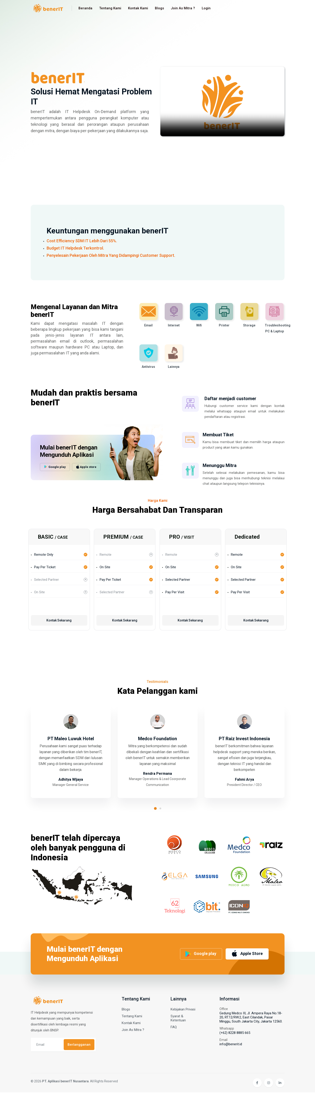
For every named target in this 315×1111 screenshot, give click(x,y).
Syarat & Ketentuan (178, 1037)
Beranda (85, 8)
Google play (55, 474)
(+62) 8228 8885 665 (234, 1051)
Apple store (86, 474)
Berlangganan (79, 1063)
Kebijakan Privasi (183, 1028)
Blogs (159, 8)
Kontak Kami (138, 8)
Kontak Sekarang (59, 625)
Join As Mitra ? (183, 8)
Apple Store (247, 969)
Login (206, 8)
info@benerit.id (230, 1063)
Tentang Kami (110, 8)
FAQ (174, 1046)
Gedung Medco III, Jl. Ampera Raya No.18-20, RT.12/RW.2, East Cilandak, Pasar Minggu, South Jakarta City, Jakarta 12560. (250, 1036)
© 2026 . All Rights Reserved (74, 1100)
